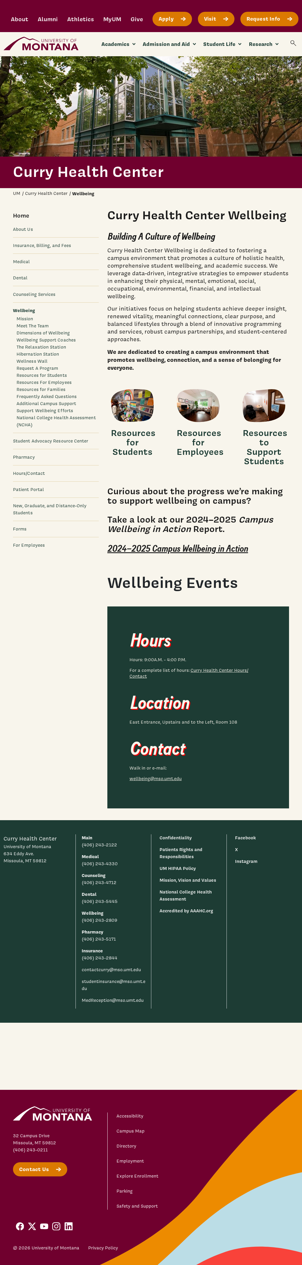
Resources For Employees (44, 382)
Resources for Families (41, 389)
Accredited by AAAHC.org (186, 911)
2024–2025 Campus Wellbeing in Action (177, 549)
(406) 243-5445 (100, 901)
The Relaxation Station (41, 347)
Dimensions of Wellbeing (43, 333)
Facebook (245, 838)
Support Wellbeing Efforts (45, 411)
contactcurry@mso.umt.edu (111, 970)
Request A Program (37, 368)
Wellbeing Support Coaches (46, 340)
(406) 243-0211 (30, 1150)
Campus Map (130, 1131)
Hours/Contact (29, 473)
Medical (21, 262)
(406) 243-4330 (100, 864)
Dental (20, 278)
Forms (20, 529)
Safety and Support (137, 1206)
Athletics (80, 19)
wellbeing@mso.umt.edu (155, 779)
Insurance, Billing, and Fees (42, 245)
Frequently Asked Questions (47, 396)
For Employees (29, 545)
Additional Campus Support (46, 404)
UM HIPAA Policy (178, 868)
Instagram (246, 861)
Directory (126, 1146)
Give (137, 19)
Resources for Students (42, 375)
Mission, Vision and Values (188, 880)
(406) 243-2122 (99, 845)
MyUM (112, 19)
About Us (23, 229)
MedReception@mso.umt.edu (113, 1000)
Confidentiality (176, 838)
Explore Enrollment (137, 1176)
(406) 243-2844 (99, 958)
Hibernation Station (38, 354)
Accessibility (129, 1116)
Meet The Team (33, 326)
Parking (124, 1191)
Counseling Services (34, 294)
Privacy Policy (103, 1248)
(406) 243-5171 (99, 939)
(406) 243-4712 (99, 883)
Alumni (48, 19)
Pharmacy (24, 457)
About (19, 19)
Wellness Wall (32, 361)
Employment (130, 1161)
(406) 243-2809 (99, 920)
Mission (25, 319)
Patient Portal (28, 490)
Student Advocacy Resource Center (50, 441)
